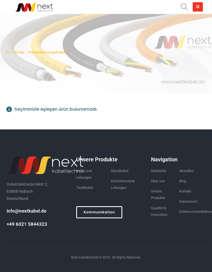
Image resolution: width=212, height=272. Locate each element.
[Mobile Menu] (198, 7)
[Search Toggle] (184, 6)
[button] (99, 212)
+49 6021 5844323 (27, 224)
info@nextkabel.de (26, 211)
